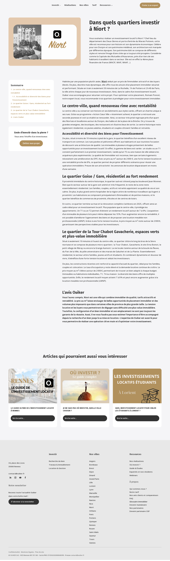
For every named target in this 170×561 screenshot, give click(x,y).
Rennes (92, 527)
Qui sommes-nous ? (138, 490)
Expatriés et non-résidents (141, 473)
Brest (91, 470)
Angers (92, 463)
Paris (91, 516)
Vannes (92, 544)
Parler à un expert (150, 5)
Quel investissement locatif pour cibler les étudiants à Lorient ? (135, 411)
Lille (91, 484)
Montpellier (94, 498)
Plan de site (39, 554)
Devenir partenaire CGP (140, 513)
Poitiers (92, 519)
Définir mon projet (31, 145)
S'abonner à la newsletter (22, 503)
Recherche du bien (57, 463)
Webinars (134, 477)
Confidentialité (14, 554)
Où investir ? (135, 466)
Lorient (92, 487)
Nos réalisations (137, 463)
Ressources (135, 456)
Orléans (92, 512)
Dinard (92, 477)
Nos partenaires (136, 509)
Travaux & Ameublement (59, 466)
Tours (91, 541)
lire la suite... (18, 419)
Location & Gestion (57, 470)
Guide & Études (136, 470)
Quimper (93, 523)
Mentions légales (27, 554)
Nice (91, 505)
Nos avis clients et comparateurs (144, 497)
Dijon (91, 473)
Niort (104, 83)
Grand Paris (94, 480)
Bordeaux (93, 466)
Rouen (92, 530)
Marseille (93, 495)
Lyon (91, 491)
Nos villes (94, 456)
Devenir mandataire (138, 506)
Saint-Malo (94, 534)
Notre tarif (134, 493)
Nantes (92, 502)
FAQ (131, 500)
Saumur (92, 537)
